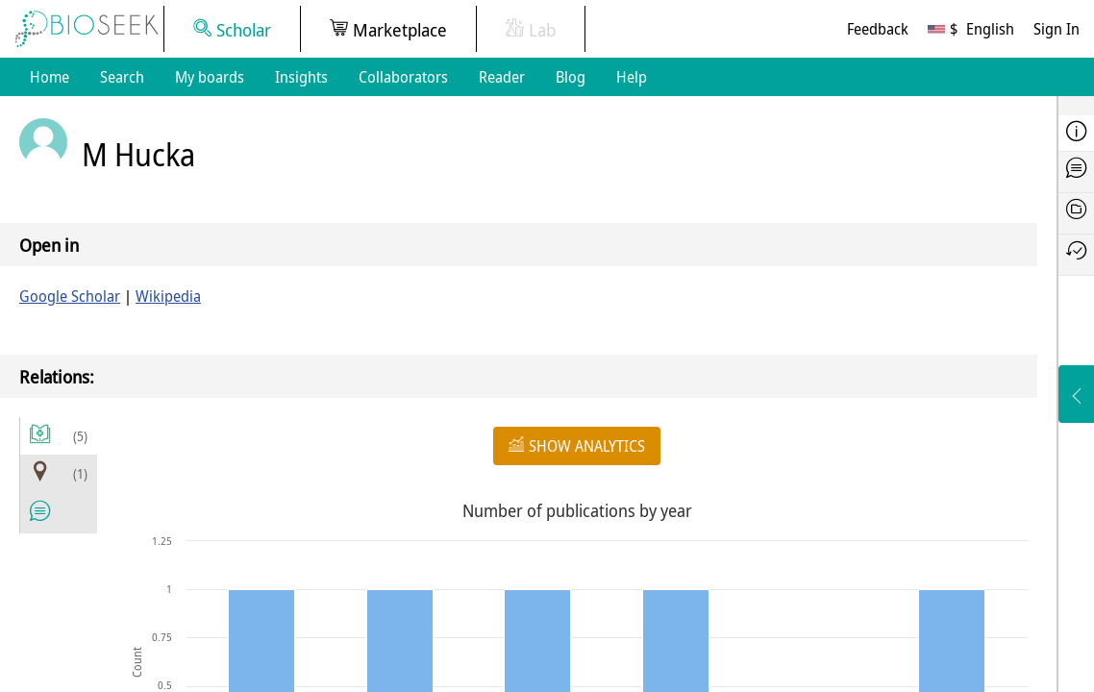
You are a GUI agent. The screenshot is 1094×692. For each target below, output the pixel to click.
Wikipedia (168, 296)
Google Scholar (69, 296)
